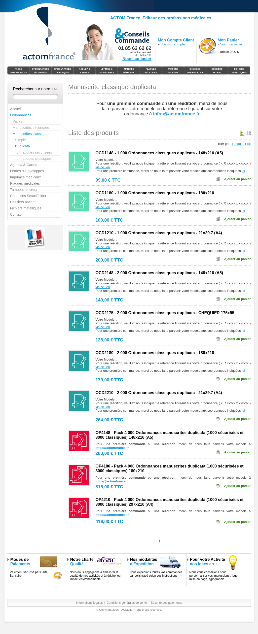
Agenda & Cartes (84, 71)
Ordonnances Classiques (62, 71)
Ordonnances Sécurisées (40, 71)
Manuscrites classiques (31, 134)
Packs (17, 121)
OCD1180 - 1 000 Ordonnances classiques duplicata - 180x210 (155, 193)
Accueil (16, 109)
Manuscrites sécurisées (31, 128)
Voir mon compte (172, 44)
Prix (248, 144)
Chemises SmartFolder (195, 71)
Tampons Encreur (173, 71)
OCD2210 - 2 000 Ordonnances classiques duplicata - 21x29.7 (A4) (159, 392)
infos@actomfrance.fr (112, 448)
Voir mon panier (231, 44)
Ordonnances (21, 115)
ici (243, 171)
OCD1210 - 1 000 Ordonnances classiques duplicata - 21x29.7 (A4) (159, 233)
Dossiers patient (23, 202)
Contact (16, 214)
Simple (20, 140)
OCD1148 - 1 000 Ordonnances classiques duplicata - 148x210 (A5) (159, 153)
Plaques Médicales (151, 71)
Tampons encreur (23, 190)
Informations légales (89, 602)
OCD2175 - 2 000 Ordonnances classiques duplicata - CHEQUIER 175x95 (165, 312)
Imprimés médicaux (128, 71)
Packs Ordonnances (18, 71)
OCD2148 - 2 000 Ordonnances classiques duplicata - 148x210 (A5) (159, 272)
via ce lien (103, 167)
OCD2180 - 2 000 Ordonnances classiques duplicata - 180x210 (155, 352)
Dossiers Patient (217, 71)
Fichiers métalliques (25, 208)
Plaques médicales (25, 183)
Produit (237, 144)
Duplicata (22, 146)
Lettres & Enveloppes (107, 71)
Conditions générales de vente (127, 602)
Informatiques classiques (32, 159)
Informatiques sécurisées (32, 152)
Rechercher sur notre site (35, 89)
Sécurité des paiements (166, 602)
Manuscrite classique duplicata (112, 87)
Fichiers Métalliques (239, 71)
